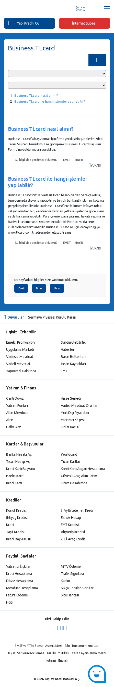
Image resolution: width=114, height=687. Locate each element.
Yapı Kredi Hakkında (21, 371)
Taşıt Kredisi (15, 532)
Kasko (65, 581)
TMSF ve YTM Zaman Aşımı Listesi (38, 645)
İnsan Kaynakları (73, 364)
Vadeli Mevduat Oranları (79, 406)
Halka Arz (13, 427)
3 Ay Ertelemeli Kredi (77, 510)
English (63, 660)
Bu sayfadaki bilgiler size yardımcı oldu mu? (46, 279)
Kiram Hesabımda (74, 483)
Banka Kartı (14, 476)
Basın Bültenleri (73, 357)
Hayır (57, 288)
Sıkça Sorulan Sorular (77, 588)
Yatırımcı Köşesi (73, 420)
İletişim (51, 660)
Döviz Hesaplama (19, 581)
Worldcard (69, 454)
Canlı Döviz (15, 398)
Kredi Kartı (14, 483)
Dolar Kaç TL (70, 427)
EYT (64, 371)
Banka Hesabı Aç (19, 454)
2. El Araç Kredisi (73, 539)
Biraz (39, 288)
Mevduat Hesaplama (22, 588)
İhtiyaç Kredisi (17, 518)
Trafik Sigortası (72, 574)
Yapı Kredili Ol (23, 23)
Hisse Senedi (71, 398)
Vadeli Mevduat (18, 364)
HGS (9, 602)
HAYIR (79, 159)
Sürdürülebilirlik (73, 342)
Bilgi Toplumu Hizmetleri (82, 645)
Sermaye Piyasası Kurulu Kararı (52, 317)
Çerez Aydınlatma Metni (89, 653)
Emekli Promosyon (20, 342)
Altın (9, 420)
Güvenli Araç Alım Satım (79, 476)
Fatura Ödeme (17, 595)
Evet (21, 288)
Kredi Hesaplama (19, 574)
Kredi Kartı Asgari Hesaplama (83, 469)
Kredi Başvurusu (18, 539)
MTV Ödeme (71, 566)
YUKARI (95, 165)
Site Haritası (70, 595)
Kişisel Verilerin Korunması (26, 653)
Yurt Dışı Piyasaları (75, 413)
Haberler (67, 349)
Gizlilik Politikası (58, 653)
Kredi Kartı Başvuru (20, 469)
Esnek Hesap (71, 518)
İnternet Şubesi (79, 23)
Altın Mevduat (17, 413)
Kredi (10, 525)
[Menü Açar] (107, 9)
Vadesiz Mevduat (19, 357)
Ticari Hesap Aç (18, 462)
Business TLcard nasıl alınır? (36, 95)
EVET (67, 159)
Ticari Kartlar (70, 462)
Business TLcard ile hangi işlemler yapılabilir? (49, 101)
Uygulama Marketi (20, 349)
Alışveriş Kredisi (73, 532)
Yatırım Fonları (17, 406)
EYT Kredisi (69, 525)
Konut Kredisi (16, 510)
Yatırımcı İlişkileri (18, 566)
